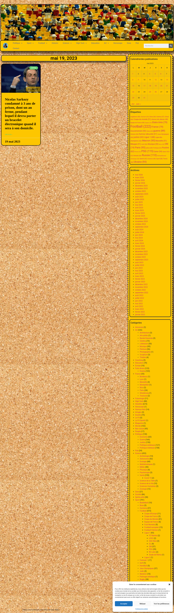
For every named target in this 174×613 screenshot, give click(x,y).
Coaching (139, 360)
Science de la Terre (147, 481)
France (138, 374)
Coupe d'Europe (150, 514)
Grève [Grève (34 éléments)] (150, 131)
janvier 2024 (140, 249)
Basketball (144, 503)
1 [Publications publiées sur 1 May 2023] (132, 74)
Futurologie (139, 398)
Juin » (138, 104)
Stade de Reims (155, 555)
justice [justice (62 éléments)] (139, 137)
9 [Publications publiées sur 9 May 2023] (138, 80)
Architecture (144, 333)
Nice (141, 387)
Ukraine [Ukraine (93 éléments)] (140, 161)
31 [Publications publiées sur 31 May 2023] (144, 98)
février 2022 (140, 312)
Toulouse (143, 396)
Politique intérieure (147, 448)
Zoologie (143, 489)
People (138, 431)
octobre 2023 (140, 257)
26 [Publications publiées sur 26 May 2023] (156, 92)
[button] (169, 584)
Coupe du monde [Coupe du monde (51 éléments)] (142, 119)
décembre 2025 (141, 186)
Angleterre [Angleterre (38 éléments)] (135, 117)
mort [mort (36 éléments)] (144, 144)
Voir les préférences (161, 604)
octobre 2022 (140, 290)
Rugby (142, 579)
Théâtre (143, 357)
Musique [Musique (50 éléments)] (153, 144)
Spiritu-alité (139, 497)
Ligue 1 (147, 533)
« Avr (132, 104)
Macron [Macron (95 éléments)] (148, 140)
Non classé (139, 429)
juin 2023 (139, 268)
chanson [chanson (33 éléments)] (145, 117)
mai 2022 (139, 304)
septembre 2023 (141, 260)
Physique (143, 470)
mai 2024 (139, 238)
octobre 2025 (140, 191)
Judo (142, 571)
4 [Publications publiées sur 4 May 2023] (149, 74)
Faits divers (139, 368)
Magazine (139, 423)
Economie (144, 437)
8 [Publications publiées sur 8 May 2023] (132, 80)
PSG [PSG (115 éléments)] (147, 151)
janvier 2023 (140, 282)
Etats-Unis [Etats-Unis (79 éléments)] (159, 122)
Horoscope (117, 43)
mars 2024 (139, 243)
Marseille (143, 382)
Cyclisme (143, 508)
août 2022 (139, 295)
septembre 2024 (141, 227)
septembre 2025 (141, 194)
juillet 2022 (139, 298)
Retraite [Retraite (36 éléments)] (137, 155)
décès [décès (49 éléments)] (164, 119)
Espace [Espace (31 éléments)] (148, 122)
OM (150, 546)
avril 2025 (139, 208)
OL (150, 544)
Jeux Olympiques (147, 568)
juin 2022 (139, 301)
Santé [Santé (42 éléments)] (143, 159)
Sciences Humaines (148, 486)
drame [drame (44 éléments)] (155, 119)
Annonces (139, 327)
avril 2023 (139, 273)
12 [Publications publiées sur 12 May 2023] (156, 80)
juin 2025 (139, 202)
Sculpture (143, 355)
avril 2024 (139, 240)
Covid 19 (147, 478)
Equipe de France (151, 522)
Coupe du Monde (151, 519)
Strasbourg (144, 393)
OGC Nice (153, 541)
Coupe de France (151, 516)
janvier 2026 (140, 183)
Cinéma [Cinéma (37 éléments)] (160, 117)
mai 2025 (139, 205)
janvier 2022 (140, 314)
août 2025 (139, 197)
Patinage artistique (147, 577)
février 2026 (140, 180)
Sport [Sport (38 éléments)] (159, 159)
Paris (142, 390)
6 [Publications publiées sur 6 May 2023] (160, 74)
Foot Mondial (149, 524)
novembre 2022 (141, 287)
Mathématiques (146, 464)
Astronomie (144, 459)
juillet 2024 (139, 232)
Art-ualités (144, 335)
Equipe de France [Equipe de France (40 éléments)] (137, 122)
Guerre (142, 440)
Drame (142, 371)
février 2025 (140, 213)
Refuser (142, 604)
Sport (30, 43)
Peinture (143, 349)
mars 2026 (139, 177)
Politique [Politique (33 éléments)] (157, 148)
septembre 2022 (141, 293)
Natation (143, 574)
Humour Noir (140, 409)
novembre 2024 (141, 221)
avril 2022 (139, 306)
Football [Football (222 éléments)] (140, 126)
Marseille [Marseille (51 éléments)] (161, 141)
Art (106, 43)
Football (42, 43)
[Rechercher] (171, 46)
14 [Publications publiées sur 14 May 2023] (167, 80)
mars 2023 (139, 276)
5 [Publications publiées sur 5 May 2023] (155, 74)
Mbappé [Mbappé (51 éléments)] (135, 144)
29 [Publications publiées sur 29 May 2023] (133, 98)
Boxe (142, 505)
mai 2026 (139, 175)
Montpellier (144, 385)
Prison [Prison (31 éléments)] (138, 151)
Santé (142, 475)
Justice (143, 442)
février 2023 (140, 279)
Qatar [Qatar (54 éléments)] (158, 151)
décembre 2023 (141, 251)
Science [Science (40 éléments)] (152, 159)
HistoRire (138, 404)
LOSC (151, 538)
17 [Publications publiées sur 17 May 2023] (144, 86)
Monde (138, 426)
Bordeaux (143, 376)
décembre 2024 (141, 219)
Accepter (123, 604)
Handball (143, 566)
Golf (141, 563)
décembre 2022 (141, 284)
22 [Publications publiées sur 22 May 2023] (133, 92)
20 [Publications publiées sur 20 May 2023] (161, 86)
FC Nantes (153, 535)
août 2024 (139, 230)
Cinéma (143, 341)
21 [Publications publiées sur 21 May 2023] (167, 86)
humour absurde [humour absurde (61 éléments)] (148, 134)
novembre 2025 (141, 188)
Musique (143, 346)
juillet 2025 (139, 199)
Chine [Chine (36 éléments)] (152, 117)
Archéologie (144, 456)
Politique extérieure (147, 445)
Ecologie (143, 461)
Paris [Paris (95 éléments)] (140, 147)
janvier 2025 (140, 216)
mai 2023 (139, 271)
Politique (17, 43)
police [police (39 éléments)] (149, 148)
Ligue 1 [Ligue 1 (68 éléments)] (149, 137)
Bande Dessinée (146, 338)
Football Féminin (151, 530)
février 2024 (140, 246)
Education (95, 43)
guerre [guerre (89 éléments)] (159, 130)
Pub (137, 43)
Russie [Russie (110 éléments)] (149, 155)
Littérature (144, 344)
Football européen (151, 527)
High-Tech (139, 401)
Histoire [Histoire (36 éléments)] (134, 134)
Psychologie (145, 472)
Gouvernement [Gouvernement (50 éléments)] (138, 131)
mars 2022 (139, 309)
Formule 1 (144, 560)
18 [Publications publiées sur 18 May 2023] (150, 86)
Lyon (142, 379)
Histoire (55, 43)
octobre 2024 (140, 224)
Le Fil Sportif (140, 420)
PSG (150, 549)
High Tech (81, 43)
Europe (138, 366)
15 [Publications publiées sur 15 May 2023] (133, 86)
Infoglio (138, 412)
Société (138, 494)
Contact (16, 48)
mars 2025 (139, 210)
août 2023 (139, 262)
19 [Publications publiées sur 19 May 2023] (156, 86)
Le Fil (137, 418)
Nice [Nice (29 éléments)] (161, 144)
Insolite (138, 415)
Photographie (145, 352)
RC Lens (152, 552)
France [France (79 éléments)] (157, 127)
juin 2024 (139, 235)
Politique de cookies (141, 609)
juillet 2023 (139, 265)
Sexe (129, 43)
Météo (142, 467)
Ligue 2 (147, 557)
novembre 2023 (141, 254)
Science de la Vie (146, 483)
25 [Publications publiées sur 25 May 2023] (150, 92)
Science (67, 43)
